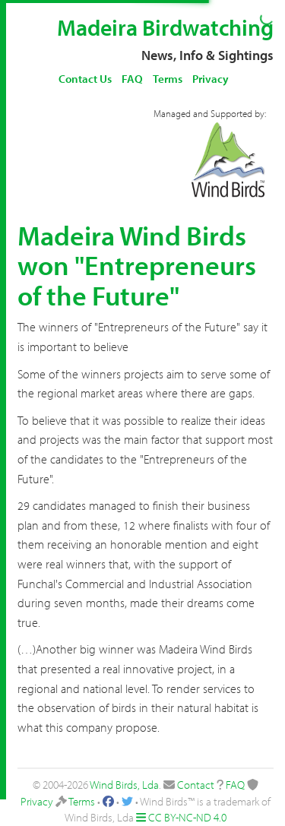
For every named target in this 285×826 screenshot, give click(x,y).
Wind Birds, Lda (124, 784)
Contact (195, 784)
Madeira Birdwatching (165, 27)
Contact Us (85, 78)
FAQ (132, 78)
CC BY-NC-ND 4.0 (187, 817)
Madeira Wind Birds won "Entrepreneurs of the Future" (136, 264)
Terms (167, 78)
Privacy (210, 78)
